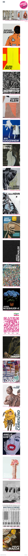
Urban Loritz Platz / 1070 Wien (14, 503)
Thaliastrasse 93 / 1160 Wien (14, 431)
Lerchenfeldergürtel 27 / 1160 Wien (13, 407)
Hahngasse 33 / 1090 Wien (15, 455)
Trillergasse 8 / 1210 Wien (15, 166)
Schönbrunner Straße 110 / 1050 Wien (13, 551)
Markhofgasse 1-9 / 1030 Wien (14, 383)
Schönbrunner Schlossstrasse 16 (14, 142)
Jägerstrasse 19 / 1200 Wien (14, 238)
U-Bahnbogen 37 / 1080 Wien (14, 190)
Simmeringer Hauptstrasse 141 (14, 94)
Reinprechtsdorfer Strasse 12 (14, 118)
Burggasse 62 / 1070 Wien (15, 70)
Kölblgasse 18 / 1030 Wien (15, 46)
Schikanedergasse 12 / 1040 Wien (14, 479)
